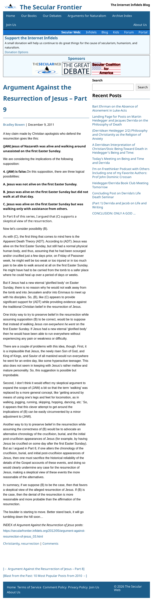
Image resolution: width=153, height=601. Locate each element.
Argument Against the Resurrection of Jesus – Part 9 (45, 98)
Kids (116, 32)
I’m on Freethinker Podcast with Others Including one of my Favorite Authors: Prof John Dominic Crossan (121, 173)
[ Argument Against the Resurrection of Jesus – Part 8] (43, 569)
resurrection (30, 543)
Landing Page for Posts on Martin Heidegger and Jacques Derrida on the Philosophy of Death (120, 120)
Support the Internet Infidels (31, 37)
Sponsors (76, 58)
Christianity (11, 543)
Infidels (91, 32)
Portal (143, 32)
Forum (129, 32)
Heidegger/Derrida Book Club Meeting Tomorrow (120, 185)
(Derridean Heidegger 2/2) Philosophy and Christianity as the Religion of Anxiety (119, 134)
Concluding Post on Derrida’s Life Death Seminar (116, 195)
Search (97, 80)
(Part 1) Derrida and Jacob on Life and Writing (119, 205)
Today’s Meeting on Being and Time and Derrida (118, 161)
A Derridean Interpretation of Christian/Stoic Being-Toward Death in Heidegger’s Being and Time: (119, 149)
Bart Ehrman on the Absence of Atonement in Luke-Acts (115, 108)
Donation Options (16, 52)
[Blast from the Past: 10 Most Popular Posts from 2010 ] (45, 576)
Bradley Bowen (14, 124)
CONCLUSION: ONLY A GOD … (114, 213)
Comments (50, 543)
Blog (104, 32)
